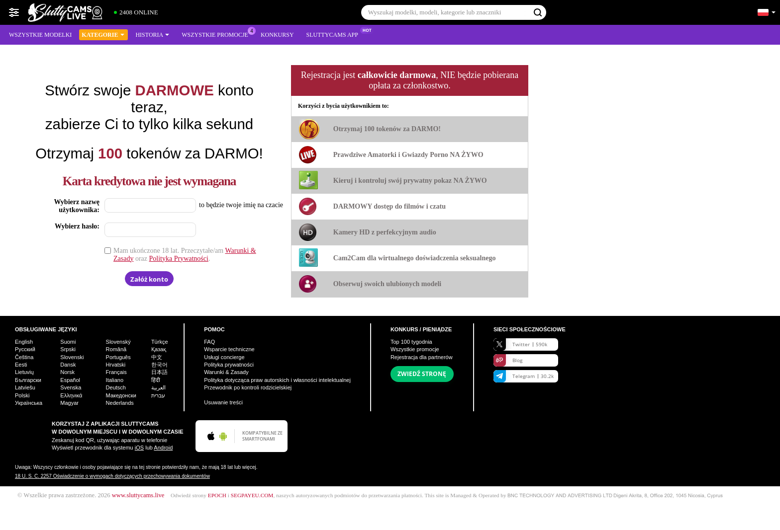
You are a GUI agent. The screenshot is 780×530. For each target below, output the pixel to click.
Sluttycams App (334, 33)
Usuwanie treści (223, 402)
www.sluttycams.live (138, 495)
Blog (507, 360)
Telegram (523, 376)
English (24, 342)
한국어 (159, 365)
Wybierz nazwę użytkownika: (76, 206)
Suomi (68, 342)
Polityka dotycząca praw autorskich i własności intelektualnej (277, 380)
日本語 (159, 372)
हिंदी (155, 380)
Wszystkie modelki (40, 34)
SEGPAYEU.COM (252, 495)
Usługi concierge (224, 357)
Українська (28, 403)
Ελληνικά (71, 395)
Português (118, 357)
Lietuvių (24, 372)
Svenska (70, 387)
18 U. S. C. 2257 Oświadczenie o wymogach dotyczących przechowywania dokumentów (112, 476)
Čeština (24, 357)
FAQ (209, 342)
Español (70, 380)
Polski (22, 395)
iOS (139, 448)
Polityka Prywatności (178, 258)
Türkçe (159, 342)
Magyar (69, 403)
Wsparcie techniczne (229, 349)
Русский (25, 349)
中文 (156, 357)
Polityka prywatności (229, 365)
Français (116, 372)
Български (28, 380)
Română (116, 349)
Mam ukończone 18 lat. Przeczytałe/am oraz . (184, 254)
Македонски (121, 395)
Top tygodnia (411, 342)
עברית (158, 395)
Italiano (114, 380)
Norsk (67, 372)
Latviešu (25, 387)
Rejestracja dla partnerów (421, 357)
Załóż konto (149, 279)
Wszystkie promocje (217, 33)
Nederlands (120, 403)
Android (163, 448)
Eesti (21, 365)
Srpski (68, 349)
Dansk (68, 365)
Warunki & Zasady (226, 372)
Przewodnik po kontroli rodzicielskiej (248, 387)
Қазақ (158, 349)
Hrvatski (116, 365)
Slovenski (72, 357)
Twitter (520, 344)
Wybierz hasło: (77, 226)
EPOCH (217, 495)
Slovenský (118, 342)
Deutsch (116, 387)
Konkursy (277, 34)
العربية (158, 387)
